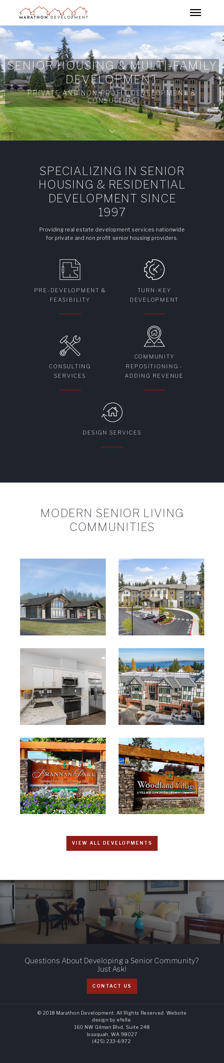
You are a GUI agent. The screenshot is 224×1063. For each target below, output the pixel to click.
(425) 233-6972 (111, 1041)
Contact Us (112, 986)
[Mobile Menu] (195, 12)
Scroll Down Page (112, 131)
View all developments (112, 843)
